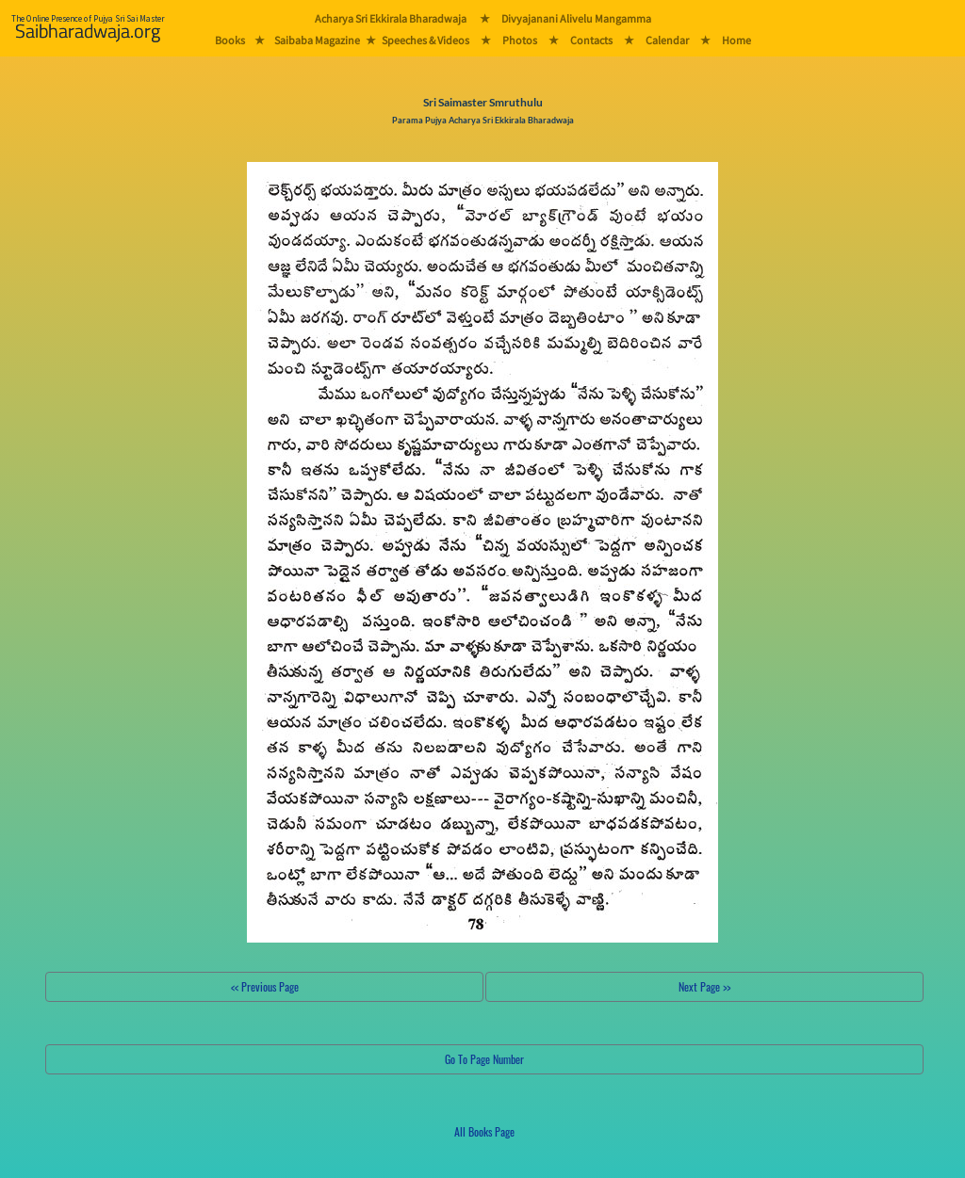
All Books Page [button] (484, 1131)
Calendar (667, 40)
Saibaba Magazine (317, 40)
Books (230, 40)
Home (736, 40)
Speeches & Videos (425, 40)
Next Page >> (704, 986)
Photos (519, 40)
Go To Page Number (484, 1059)
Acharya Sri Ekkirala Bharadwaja (390, 18)
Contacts (591, 40)
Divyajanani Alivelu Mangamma (576, 18)
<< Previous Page (265, 986)
